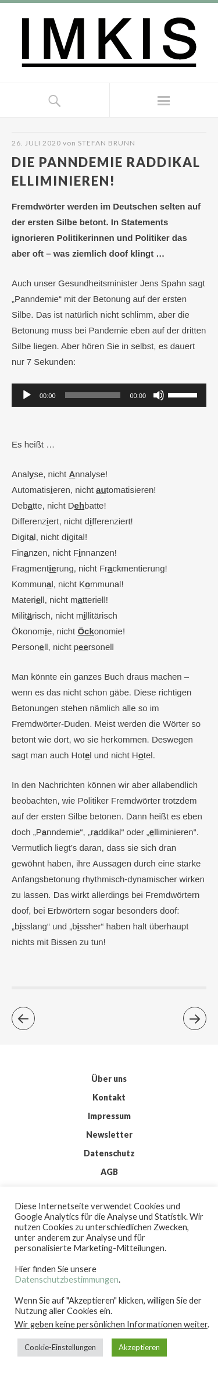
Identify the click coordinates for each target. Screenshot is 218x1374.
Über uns (109, 1079)
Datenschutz (109, 1153)
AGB (109, 1172)
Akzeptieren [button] (139, 1347)
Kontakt (109, 1097)
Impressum (109, 1116)
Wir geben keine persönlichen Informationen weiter (111, 1324)
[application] (109, 395)
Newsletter (109, 1134)
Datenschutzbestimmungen (67, 1279)
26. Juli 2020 (36, 143)
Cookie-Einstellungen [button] (60, 1347)
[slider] (93, 395)
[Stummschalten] (159, 395)
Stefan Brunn (106, 143)
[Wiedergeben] (27, 395)
